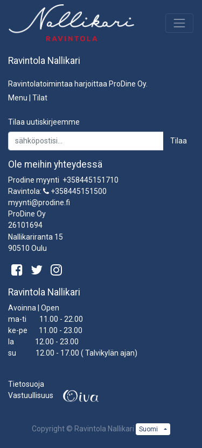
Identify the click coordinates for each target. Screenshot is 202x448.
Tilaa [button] (178, 140)
